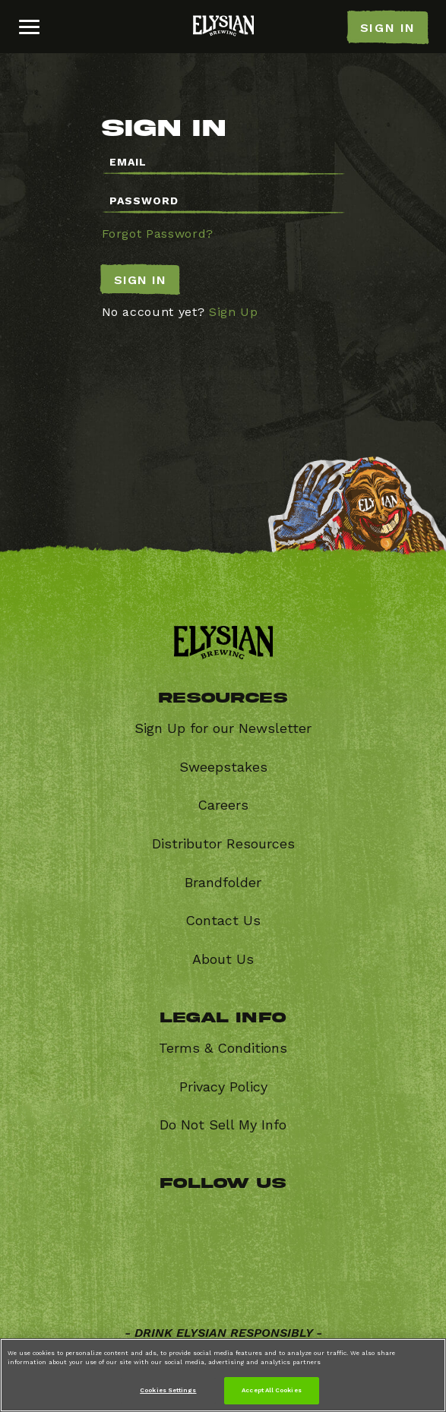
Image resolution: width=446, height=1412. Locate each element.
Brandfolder (223, 882)
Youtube (228, 1273)
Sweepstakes (223, 767)
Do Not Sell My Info (223, 1124)
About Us (223, 959)
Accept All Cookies (271, 1390)
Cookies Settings (168, 1390)
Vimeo (154, 1273)
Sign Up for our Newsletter (223, 728)
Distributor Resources (223, 843)
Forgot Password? (158, 233)
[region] (223, 1375)
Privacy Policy (223, 1087)
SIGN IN (388, 28)
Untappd (302, 1273)
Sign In (140, 280)
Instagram (302, 1216)
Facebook (154, 1216)
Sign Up (233, 312)
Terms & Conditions (223, 1048)
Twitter (228, 1216)
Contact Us (223, 920)
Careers (223, 805)
